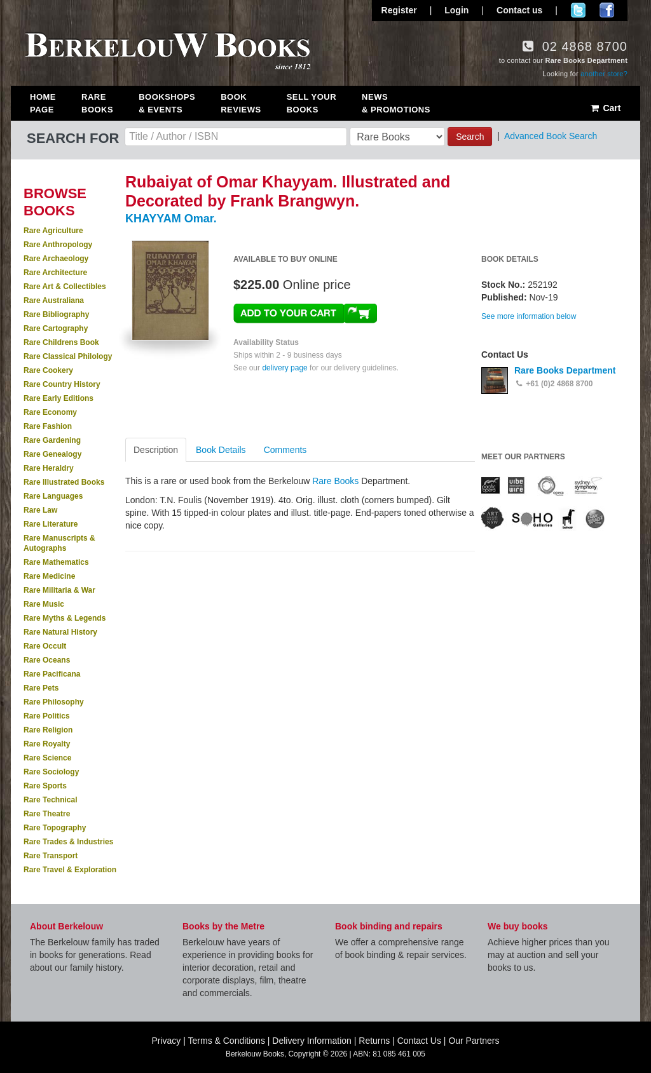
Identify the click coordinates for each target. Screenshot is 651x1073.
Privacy (166, 1041)
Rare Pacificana (52, 674)
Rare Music (44, 604)
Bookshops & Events (167, 103)
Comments (285, 450)
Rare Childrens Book (61, 342)
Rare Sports (45, 785)
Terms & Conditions (226, 1041)
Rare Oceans (47, 660)
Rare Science (47, 757)
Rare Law (40, 510)
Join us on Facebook (607, 10)
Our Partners (473, 1041)
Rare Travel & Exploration (70, 869)
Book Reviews (241, 103)
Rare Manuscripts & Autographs (59, 543)
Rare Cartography (56, 328)
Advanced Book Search (550, 136)
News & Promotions (396, 103)
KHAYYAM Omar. (171, 218)
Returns (374, 1041)
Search (470, 137)
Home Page (43, 103)
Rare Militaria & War (59, 590)
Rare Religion (48, 729)
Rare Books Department (565, 370)
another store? (603, 74)
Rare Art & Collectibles (65, 286)
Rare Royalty (47, 743)
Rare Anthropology (58, 244)
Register (399, 10)
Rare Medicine (49, 576)
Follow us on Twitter (578, 10)
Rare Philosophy (54, 702)
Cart (604, 108)
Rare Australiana (54, 300)
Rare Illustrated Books (64, 482)
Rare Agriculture (53, 230)
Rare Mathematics (56, 562)
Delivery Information (312, 1041)
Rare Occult (45, 646)
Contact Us (419, 1041)
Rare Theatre (47, 813)
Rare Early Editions (58, 398)
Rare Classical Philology (68, 356)
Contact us (519, 10)
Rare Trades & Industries (68, 841)
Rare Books (97, 103)
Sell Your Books (311, 103)
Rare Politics (47, 716)
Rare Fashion (48, 426)
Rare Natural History (60, 632)
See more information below (528, 316)
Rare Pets (41, 688)
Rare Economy (50, 412)
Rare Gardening (52, 440)
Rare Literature (51, 524)
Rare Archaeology (56, 258)
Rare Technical (50, 799)
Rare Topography (55, 827)
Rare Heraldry (49, 468)
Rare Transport (51, 855)
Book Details (221, 450)
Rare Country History (62, 384)
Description (156, 450)
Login (456, 10)
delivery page (284, 367)
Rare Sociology (51, 771)
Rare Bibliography (56, 314)
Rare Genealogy (52, 454)
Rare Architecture (55, 272)
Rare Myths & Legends (65, 618)
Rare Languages (53, 496)
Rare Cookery (48, 370)
